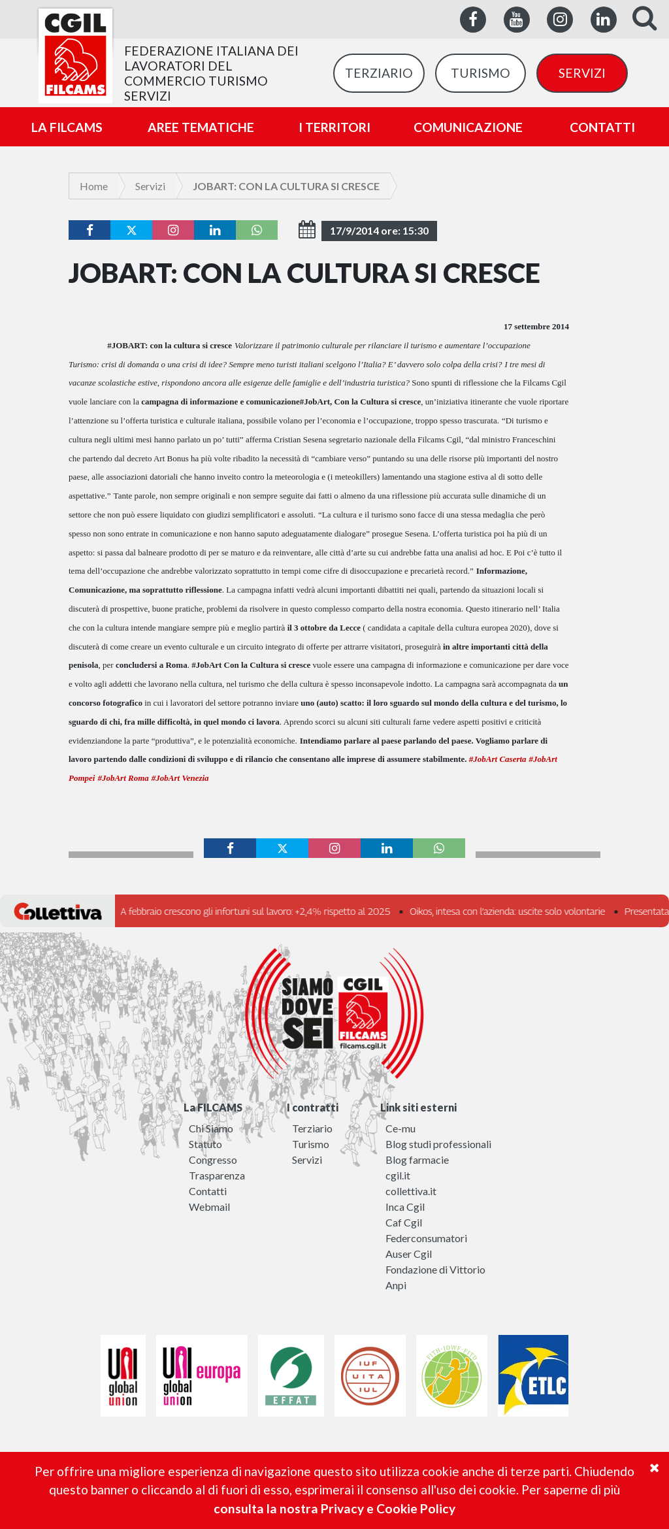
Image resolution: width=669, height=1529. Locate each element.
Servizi (150, 186)
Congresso (213, 1159)
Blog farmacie (417, 1159)
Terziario (312, 1128)
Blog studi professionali (438, 1144)
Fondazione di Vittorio (435, 1269)
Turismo (310, 1144)
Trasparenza (217, 1175)
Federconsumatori (426, 1238)
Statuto (205, 1144)
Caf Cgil (403, 1222)
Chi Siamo (211, 1128)
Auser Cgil (408, 1253)
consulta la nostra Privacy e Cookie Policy (334, 1508)
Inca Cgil (405, 1206)
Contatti (208, 1191)
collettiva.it (410, 1191)
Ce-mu (400, 1128)
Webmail (209, 1206)
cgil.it (397, 1175)
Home (94, 186)
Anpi (395, 1285)
